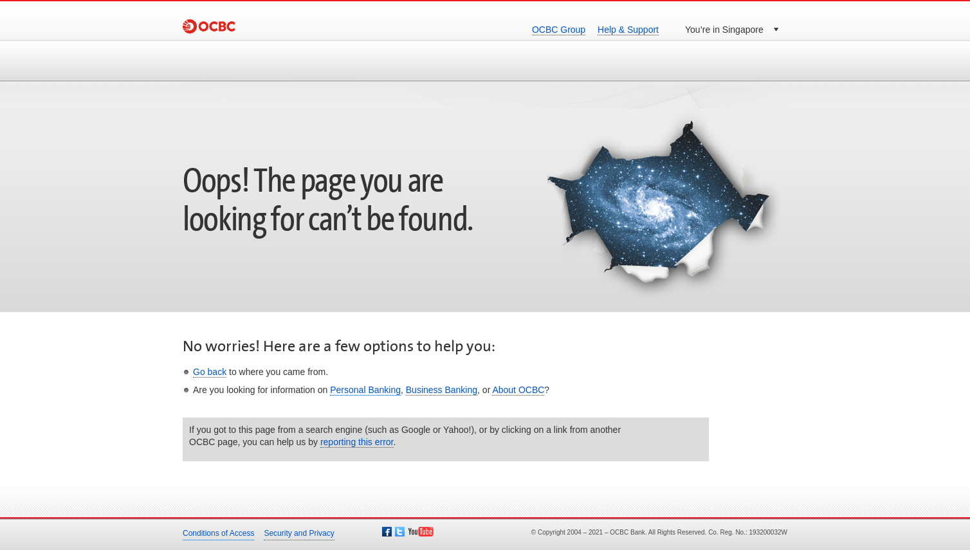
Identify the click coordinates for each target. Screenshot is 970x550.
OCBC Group (558, 29)
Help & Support (628, 29)
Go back (209, 372)
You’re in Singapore (724, 29)
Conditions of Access (218, 533)
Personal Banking (365, 390)
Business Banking (441, 390)
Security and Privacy (299, 533)
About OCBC (518, 390)
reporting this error (357, 442)
